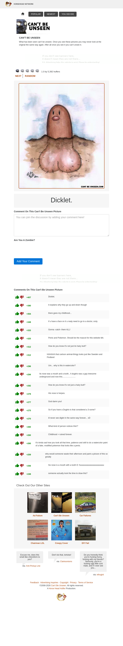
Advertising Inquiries (49, 582)
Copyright (64, 582)
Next (18, 76)
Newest (51, 14)
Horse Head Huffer (57, 588)
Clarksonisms (66, 561)
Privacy (73, 582)
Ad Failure (37, 515)
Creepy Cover (61, 543)
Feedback (34, 582)
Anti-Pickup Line (33, 566)
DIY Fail (85, 543)
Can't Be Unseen (61, 515)
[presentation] (39, 249)
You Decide (68, 14)
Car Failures (85, 515)
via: (24, 566)
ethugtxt (100, 574)
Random (30, 76)
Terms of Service (85, 582)
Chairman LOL (37, 543)
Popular (36, 14)
